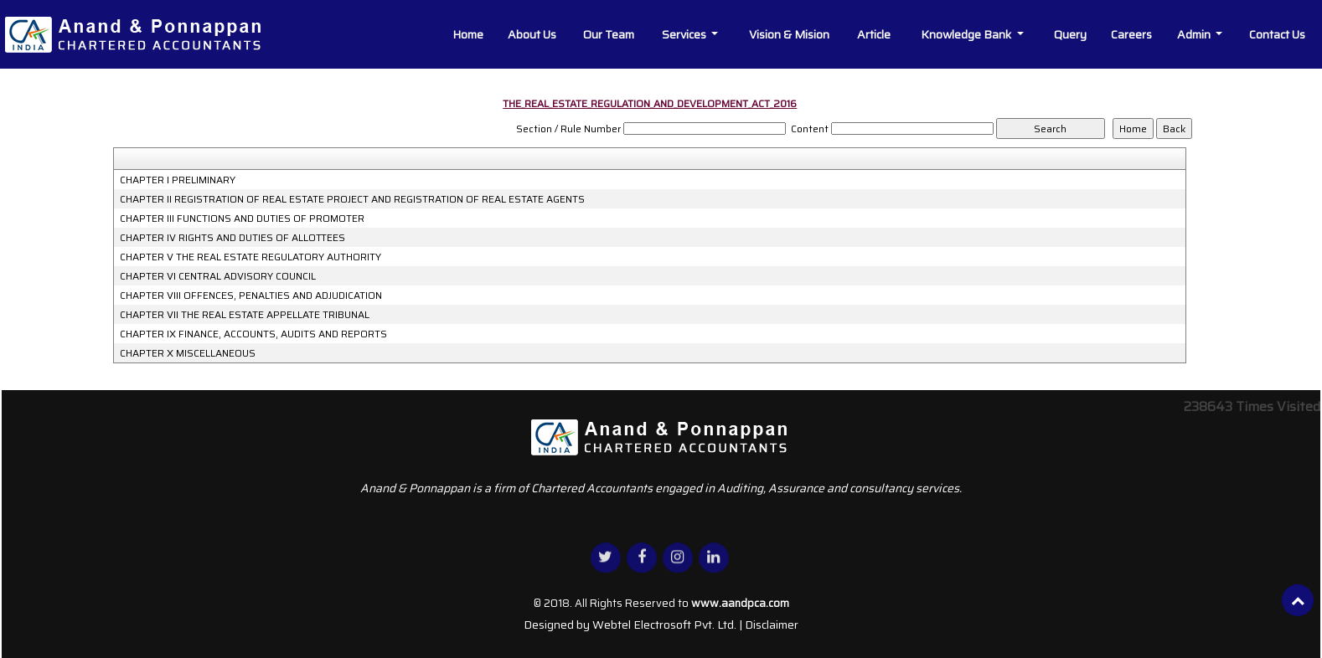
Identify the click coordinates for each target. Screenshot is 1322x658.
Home (467, 34)
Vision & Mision (789, 34)
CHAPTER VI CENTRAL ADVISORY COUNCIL (218, 276)
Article (874, 34)
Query (1070, 34)
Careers (1131, 34)
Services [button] (685, 34)
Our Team (608, 34)
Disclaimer (771, 624)
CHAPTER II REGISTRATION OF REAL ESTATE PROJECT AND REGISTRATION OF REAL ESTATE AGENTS (352, 199)
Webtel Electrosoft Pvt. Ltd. (664, 624)
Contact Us (1277, 34)
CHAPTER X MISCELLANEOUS (188, 353)
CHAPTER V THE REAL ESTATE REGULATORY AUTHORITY (250, 257)
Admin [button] (1195, 34)
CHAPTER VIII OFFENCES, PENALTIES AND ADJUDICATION (251, 295)
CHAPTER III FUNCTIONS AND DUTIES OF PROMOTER (242, 218)
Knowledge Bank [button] (967, 34)
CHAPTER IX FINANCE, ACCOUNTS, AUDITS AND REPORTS (253, 334)
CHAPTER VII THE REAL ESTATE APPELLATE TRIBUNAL (244, 314)
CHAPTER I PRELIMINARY (177, 180)
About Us (532, 34)
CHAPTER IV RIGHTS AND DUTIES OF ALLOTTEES (232, 237)
